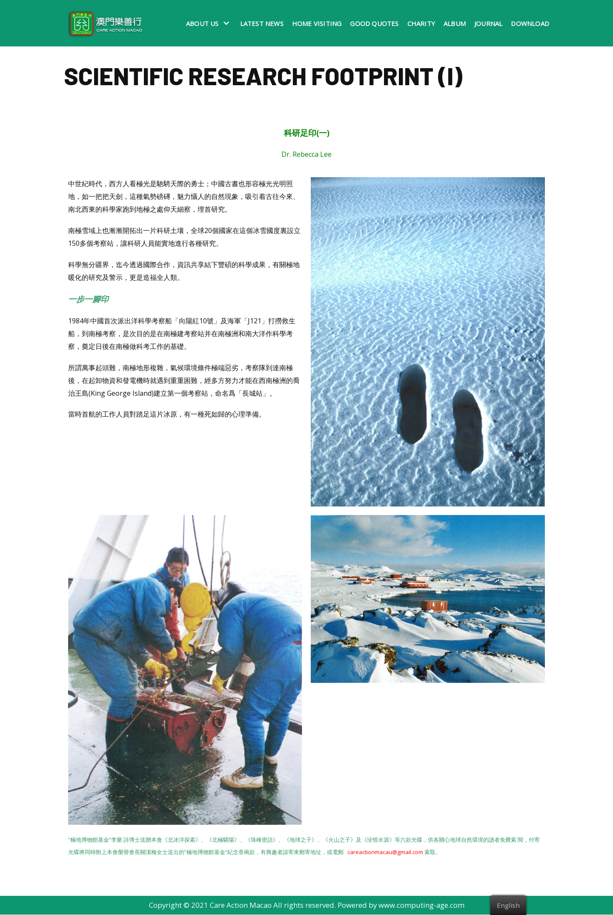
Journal (488, 23)
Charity (421, 23)
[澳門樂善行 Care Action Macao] (103, 23)
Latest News (262, 23)
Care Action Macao (240, 906)
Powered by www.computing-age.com (402, 906)
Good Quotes (374, 23)
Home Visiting (317, 23)
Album (455, 23)
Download (530, 23)
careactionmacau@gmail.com (385, 852)
